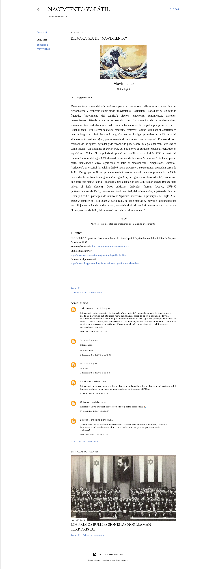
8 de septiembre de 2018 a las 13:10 (95, 373)
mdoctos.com (87, 308)
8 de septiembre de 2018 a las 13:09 (95, 355)
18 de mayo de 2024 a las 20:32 (94, 434)
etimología (42, 44)
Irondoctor (85, 381)
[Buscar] (174, 9)
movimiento (43, 48)
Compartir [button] (42, 32)
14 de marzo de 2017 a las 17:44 (93, 331)
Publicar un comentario (84, 441)
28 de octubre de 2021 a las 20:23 (94, 411)
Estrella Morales (88, 419)
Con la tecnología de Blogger (108, 554)
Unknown (85, 402)
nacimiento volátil (79, 9)
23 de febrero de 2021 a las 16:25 (94, 393)
